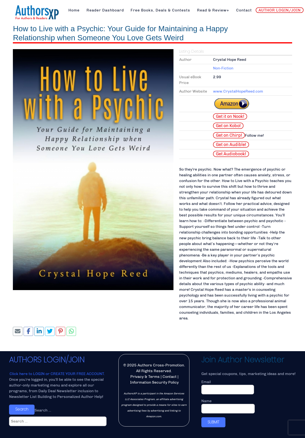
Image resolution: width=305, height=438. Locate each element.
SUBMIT (213, 422)
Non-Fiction (223, 68)
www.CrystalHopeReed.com (238, 91)
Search (21, 409)
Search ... (43, 410)
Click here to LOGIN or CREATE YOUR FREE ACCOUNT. (57, 373)
